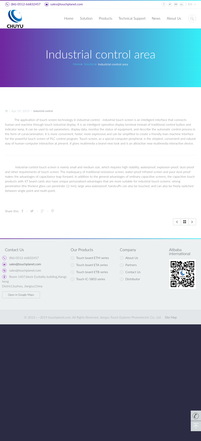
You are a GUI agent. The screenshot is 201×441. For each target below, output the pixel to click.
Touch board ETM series (90, 258)
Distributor (130, 279)
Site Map (171, 317)
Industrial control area (113, 64)
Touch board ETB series (89, 272)
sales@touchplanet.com (63, 4)
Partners (128, 265)
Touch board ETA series (89, 265)
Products (105, 18)
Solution (86, 18)
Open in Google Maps (21, 294)
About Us (174, 18)
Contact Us (130, 272)
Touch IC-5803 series (88, 279)
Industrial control (43, 111)
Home (68, 18)
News (156, 18)
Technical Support (132, 18)
